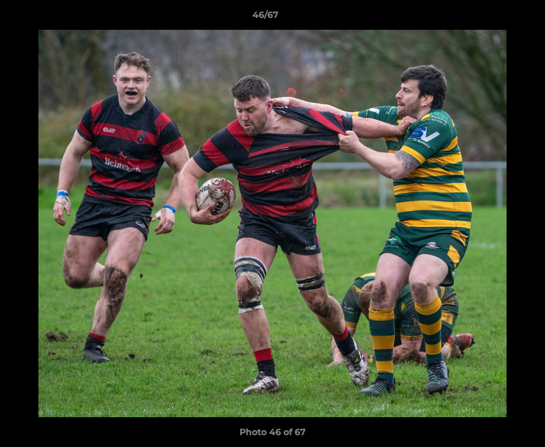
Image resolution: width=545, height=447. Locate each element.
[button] (492, 18)
